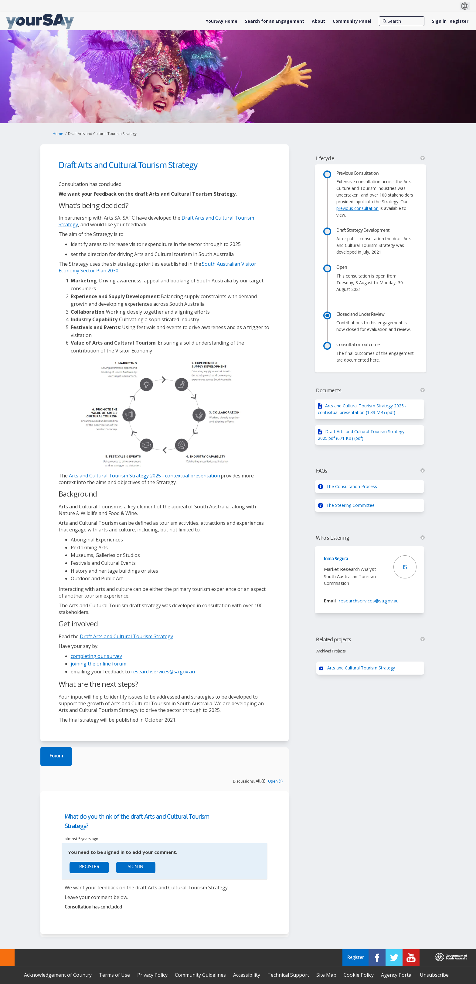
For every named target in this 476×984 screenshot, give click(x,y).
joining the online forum (98, 663)
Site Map (326, 975)
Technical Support (288, 975)
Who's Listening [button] (370, 538)
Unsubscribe (434, 975)
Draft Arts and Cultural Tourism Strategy (126, 636)
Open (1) (275, 781)
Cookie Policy (359, 975)
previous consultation (357, 208)
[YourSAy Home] (221, 21)
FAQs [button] (370, 471)
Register (459, 21)
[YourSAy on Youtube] (411, 957)
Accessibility (246, 975)
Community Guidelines (200, 975)
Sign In (135, 867)
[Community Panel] (352, 21)
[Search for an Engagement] (274, 21)
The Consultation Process (351, 486)
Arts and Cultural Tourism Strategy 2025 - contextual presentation (144, 475)
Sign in (439, 21)
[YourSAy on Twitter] (394, 957)
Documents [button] (370, 390)
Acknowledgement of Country (58, 975)
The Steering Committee (350, 505)
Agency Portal (397, 975)
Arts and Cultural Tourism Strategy (361, 668)
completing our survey (96, 656)
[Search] (401, 21)
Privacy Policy (152, 975)
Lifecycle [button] (370, 158)
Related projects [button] (370, 639)
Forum (56, 756)
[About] (318, 21)
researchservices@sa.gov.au (163, 671)
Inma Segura (336, 559)
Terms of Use (114, 975)
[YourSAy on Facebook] (377, 957)
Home (58, 133)
